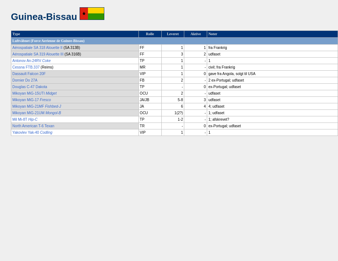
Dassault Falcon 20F (29, 74)
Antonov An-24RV (31, 61)
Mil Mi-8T (24, 119)
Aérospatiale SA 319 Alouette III (38, 54)
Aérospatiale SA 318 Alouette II (37, 48)
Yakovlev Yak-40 (32, 132)
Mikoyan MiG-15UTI (34, 93)
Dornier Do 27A (24, 80)
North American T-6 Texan (33, 126)
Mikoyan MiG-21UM (36, 113)
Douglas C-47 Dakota (29, 87)
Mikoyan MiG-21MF (36, 106)
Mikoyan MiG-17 (31, 100)
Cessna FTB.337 (26, 67)
